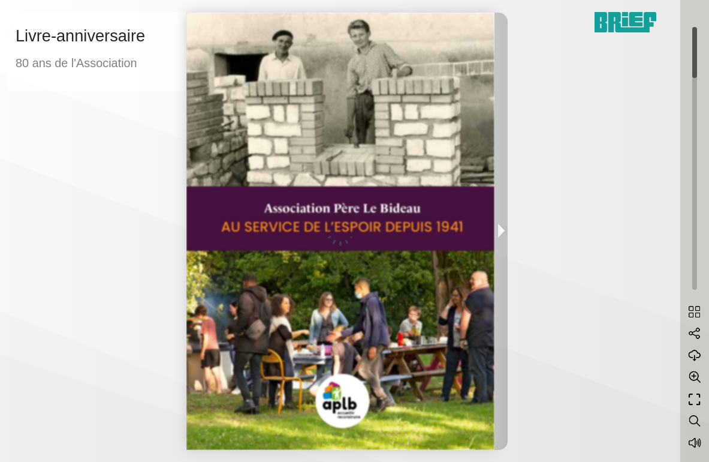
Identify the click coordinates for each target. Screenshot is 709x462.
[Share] (694, 333)
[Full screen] (694, 399)
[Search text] (694, 421)
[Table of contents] (694, 312)
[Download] (694, 355)
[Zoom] (694, 377)
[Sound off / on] (694, 443)
